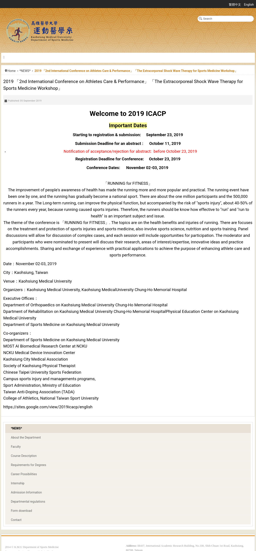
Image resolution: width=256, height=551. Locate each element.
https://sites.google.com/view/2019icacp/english (47, 407)
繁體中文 (235, 4)
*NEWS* (25, 71)
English (249, 4)
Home (11, 71)
